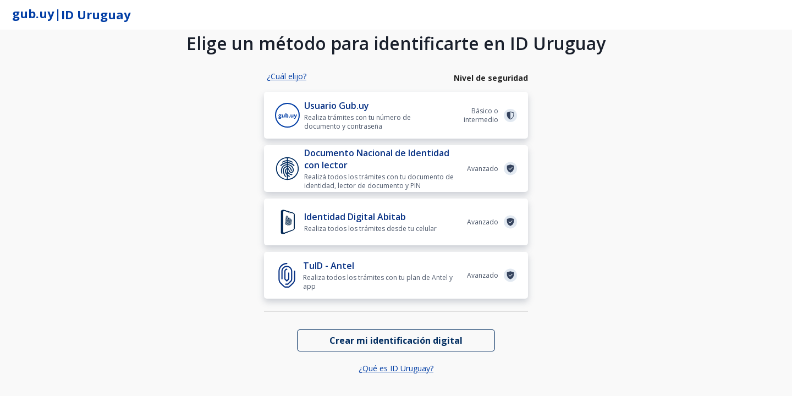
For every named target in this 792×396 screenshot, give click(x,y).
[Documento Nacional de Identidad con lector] (396, 168)
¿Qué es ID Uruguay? (396, 368)
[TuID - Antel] (396, 275)
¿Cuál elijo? (286, 76)
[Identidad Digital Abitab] (396, 222)
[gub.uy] (33, 15)
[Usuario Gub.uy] (396, 115)
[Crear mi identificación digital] (396, 340)
